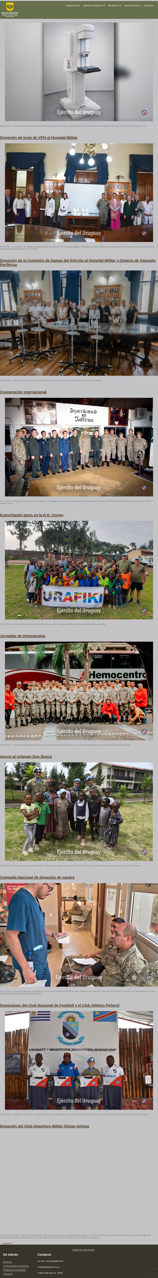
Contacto (148, 4)
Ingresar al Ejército (93, 4)
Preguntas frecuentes (14, 1259)
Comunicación (131, 4)
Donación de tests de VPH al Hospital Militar (39, 135)
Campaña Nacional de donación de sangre (37, 869)
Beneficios (113, 4)
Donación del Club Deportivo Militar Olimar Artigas (44, 1116)
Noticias (7, 1251)
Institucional (72, 4)
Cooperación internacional (23, 387)
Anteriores (5, 1233)
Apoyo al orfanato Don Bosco (26, 749)
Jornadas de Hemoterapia (22, 629)
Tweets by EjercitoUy (83, 1239)
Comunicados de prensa (16, 1255)
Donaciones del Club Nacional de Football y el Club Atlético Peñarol (59, 996)
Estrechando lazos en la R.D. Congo (31, 509)
